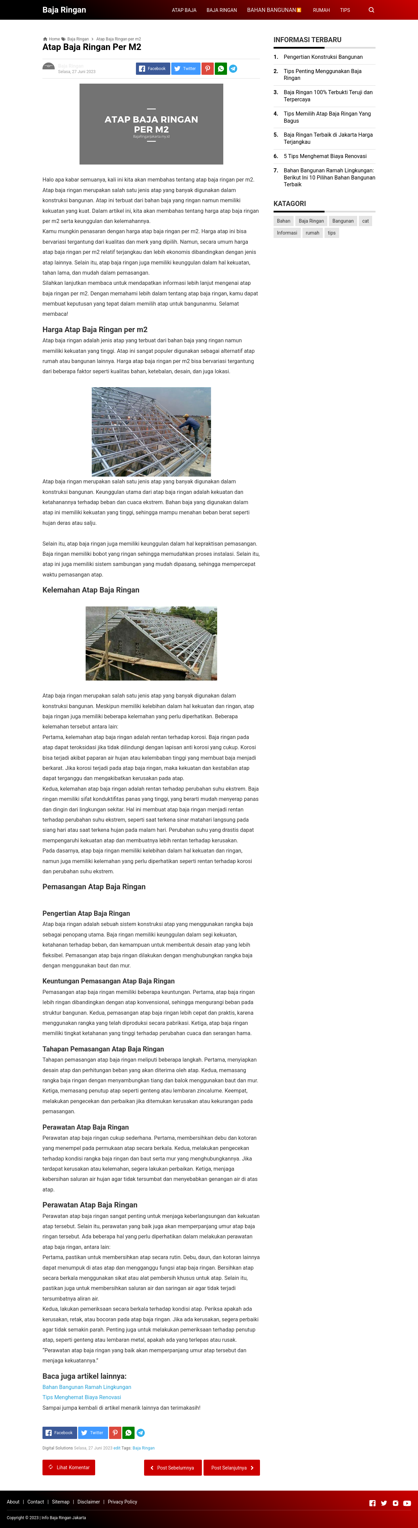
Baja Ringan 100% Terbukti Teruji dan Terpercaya (328, 96)
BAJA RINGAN (222, 10)
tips (332, 233)
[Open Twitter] (384, 1503)
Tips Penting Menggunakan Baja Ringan (323, 75)
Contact (36, 1502)
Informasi (287, 233)
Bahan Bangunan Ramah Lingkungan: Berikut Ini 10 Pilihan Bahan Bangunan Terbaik (330, 177)
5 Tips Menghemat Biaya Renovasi (325, 156)
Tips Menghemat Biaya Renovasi (81, 1397)
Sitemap (60, 1502)
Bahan (283, 221)
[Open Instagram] (395, 1503)
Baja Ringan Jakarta (68, 1517)
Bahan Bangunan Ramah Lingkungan (86, 1387)
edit (117, 1448)
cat (365, 221)
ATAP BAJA (184, 10)
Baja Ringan (144, 1448)
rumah (312, 233)
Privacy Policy (122, 1502)
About (13, 1502)
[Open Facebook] (372, 1503)
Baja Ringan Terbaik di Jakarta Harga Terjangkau (328, 138)
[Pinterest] (208, 69)
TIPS (345, 10)
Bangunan (343, 221)
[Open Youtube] (407, 1503)
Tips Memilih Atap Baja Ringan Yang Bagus (327, 117)
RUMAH (321, 10)
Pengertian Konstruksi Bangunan (323, 57)
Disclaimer (88, 1502)
